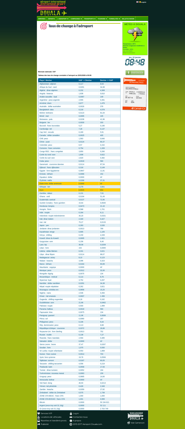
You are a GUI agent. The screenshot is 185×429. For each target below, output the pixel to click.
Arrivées (41, 19)
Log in (76, 413)
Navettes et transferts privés (53, 420)
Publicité (45, 424)
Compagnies (75, 19)
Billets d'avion (128, 19)
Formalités (113, 19)
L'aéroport (62, 19)
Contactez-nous (80, 417)
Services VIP (46, 413)
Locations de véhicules (51, 417)
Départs (51, 19)
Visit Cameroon (137, 423)
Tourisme (101, 19)
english (143, 2)
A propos (77, 420)
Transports (89, 19)
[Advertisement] (79, 52)
